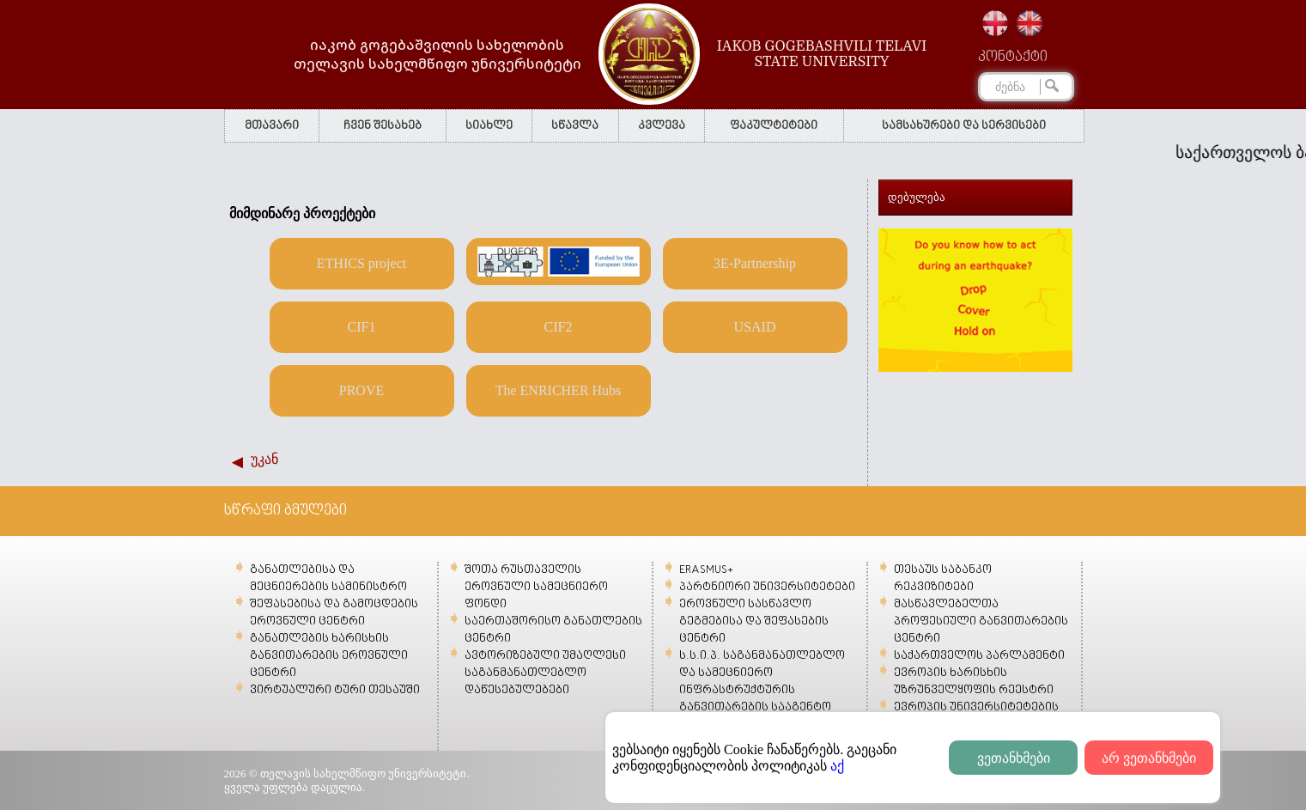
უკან (264, 459)
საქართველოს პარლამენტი (979, 656)
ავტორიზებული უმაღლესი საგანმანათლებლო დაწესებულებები (545, 673)
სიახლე (489, 126)
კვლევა (661, 126)
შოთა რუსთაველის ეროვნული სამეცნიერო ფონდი (536, 587)
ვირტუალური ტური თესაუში (335, 690)
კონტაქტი (1013, 57)
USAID (755, 327)
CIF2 (558, 327)
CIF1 (362, 327)
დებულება (916, 197)
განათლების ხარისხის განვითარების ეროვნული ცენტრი (329, 655)
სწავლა (574, 126)
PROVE (361, 390)
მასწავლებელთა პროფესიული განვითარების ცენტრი (981, 621)
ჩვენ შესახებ (382, 126)
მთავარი (272, 126)
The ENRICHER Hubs (558, 390)
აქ (837, 765)
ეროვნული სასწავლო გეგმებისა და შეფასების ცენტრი (754, 621)
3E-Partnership (755, 263)
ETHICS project (361, 263)
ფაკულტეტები (773, 126)
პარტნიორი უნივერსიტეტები (767, 587)
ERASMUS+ (706, 570)
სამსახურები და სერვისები (964, 126)
